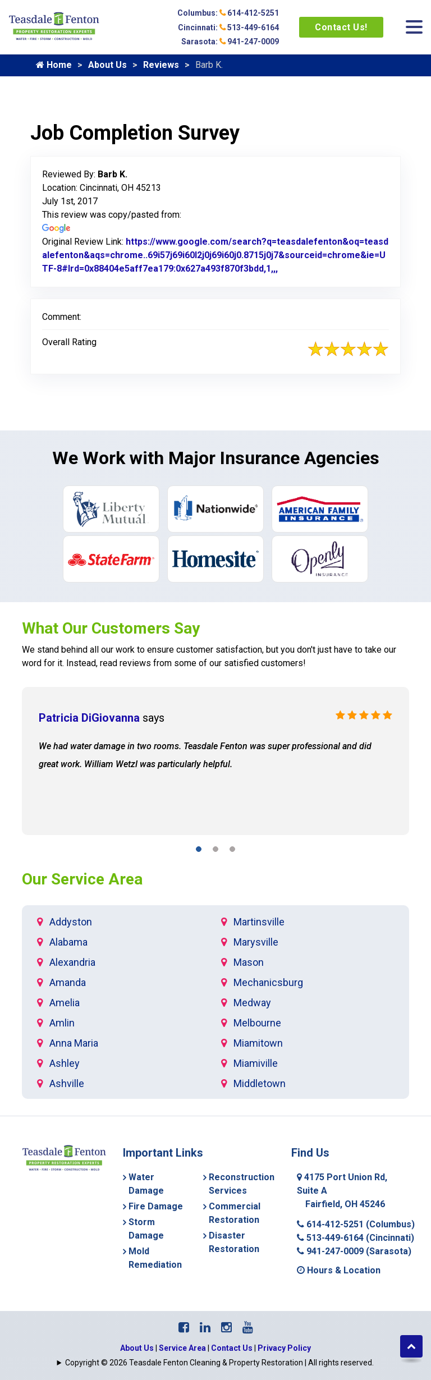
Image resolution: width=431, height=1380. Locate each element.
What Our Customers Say (111, 628)
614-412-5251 (356, 1224)
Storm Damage (146, 1229)
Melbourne (257, 1023)
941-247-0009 (354, 1251)
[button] (198, 851)
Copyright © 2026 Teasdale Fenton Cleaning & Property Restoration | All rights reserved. (219, 1362)
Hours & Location (338, 1270)
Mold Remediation (155, 1258)
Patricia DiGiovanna (89, 718)
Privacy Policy (284, 1348)
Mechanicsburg (268, 982)
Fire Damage (156, 1206)
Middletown (259, 1083)
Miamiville (255, 1063)
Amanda (67, 982)
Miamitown (258, 1043)
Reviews (161, 64)
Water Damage (146, 1184)
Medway (252, 1002)
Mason (248, 962)
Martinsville (259, 922)
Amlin (62, 1023)
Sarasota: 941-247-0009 (230, 41)
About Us (107, 64)
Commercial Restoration (234, 1213)
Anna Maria (73, 1043)
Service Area (182, 1348)
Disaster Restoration (234, 1242)
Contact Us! (341, 27)
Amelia (64, 1002)
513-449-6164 (355, 1237)
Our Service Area (82, 879)
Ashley (64, 1063)
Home (54, 64)
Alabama (68, 942)
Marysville (255, 942)
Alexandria (72, 962)
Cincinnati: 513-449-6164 (228, 27)
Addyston (70, 922)
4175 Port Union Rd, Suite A (342, 1190)
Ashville (66, 1083)
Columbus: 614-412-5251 (228, 12)
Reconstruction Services (241, 1184)
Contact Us (232, 1348)
